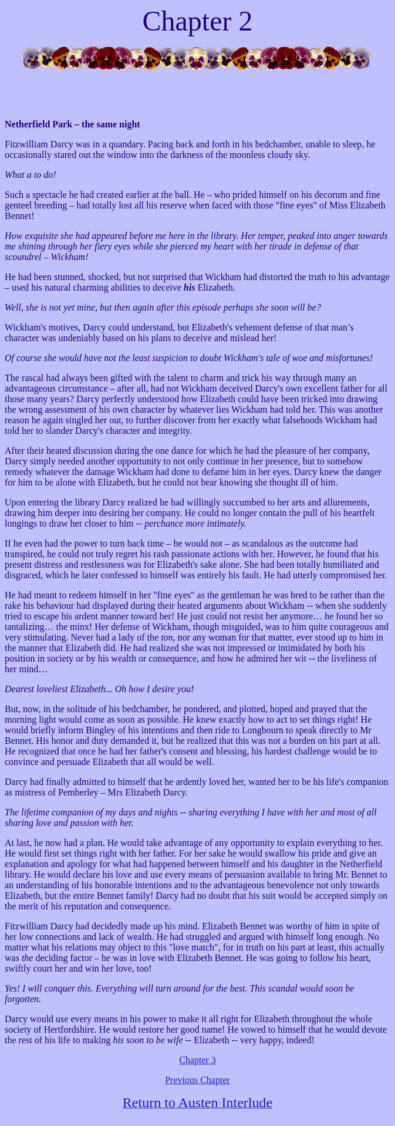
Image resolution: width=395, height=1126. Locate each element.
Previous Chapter (197, 1080)
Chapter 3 (197, 1060)
